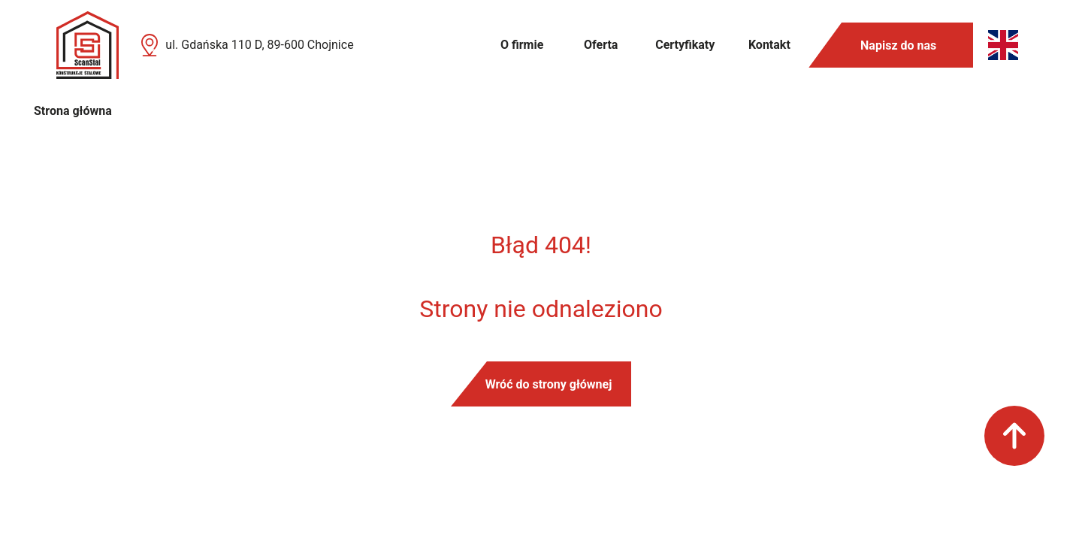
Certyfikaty (685, 45)
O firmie (521, 45)
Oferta (601, 45)
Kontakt (769, 45)
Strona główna (73, 111)
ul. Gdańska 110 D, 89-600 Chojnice (259, 45)
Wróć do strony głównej (548, 384)
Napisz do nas (898, 45)
